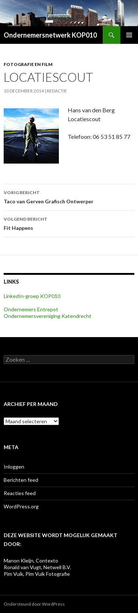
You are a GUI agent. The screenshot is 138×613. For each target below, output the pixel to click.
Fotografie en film (28, 64)
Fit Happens (69, 223)
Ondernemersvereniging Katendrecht (47, 316)
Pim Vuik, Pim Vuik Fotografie (37, 574)
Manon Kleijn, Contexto (31, 560)
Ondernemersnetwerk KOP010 (50, 35)
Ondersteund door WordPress (34, 604)
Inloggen (14, 466)
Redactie (57, 91)
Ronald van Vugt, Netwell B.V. (37, 567)
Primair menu (129, 35)
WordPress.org (21, 506)
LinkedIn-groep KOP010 (32, 296)
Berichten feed (21, 480)
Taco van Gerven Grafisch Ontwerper (69, 196)
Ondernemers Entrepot (31, 309)
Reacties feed (20, 493)
